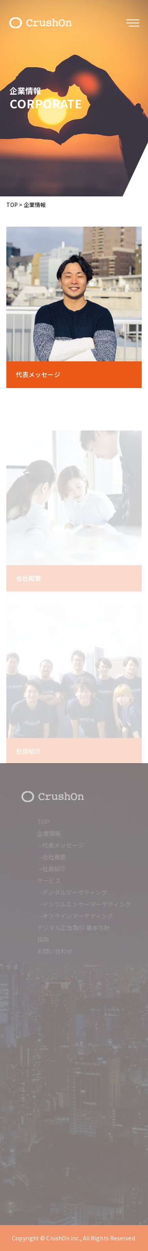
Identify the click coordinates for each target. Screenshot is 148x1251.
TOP (12, 205)
